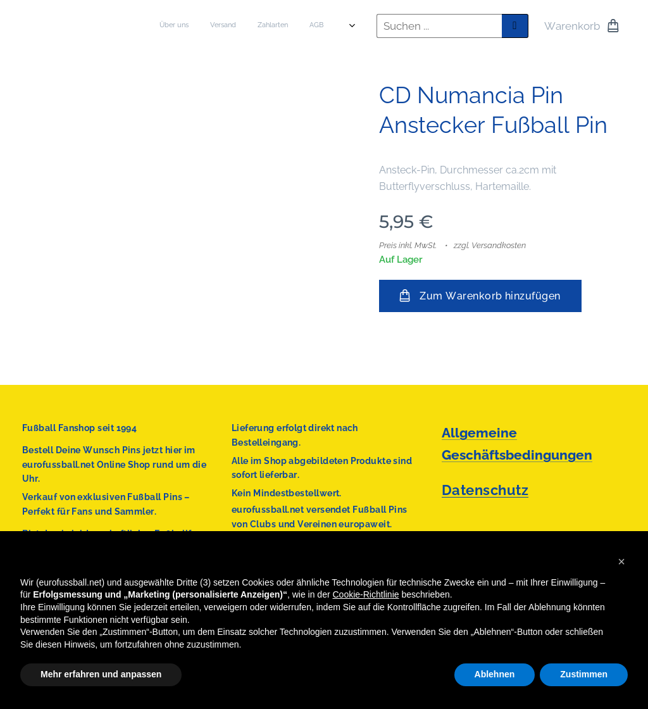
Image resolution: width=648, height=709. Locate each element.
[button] (621, 561)
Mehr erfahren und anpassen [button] (100, 674)
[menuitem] (224, 26)
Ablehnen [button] (495, 674)
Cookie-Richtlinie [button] (366, 594)
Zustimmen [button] (584, 674)
